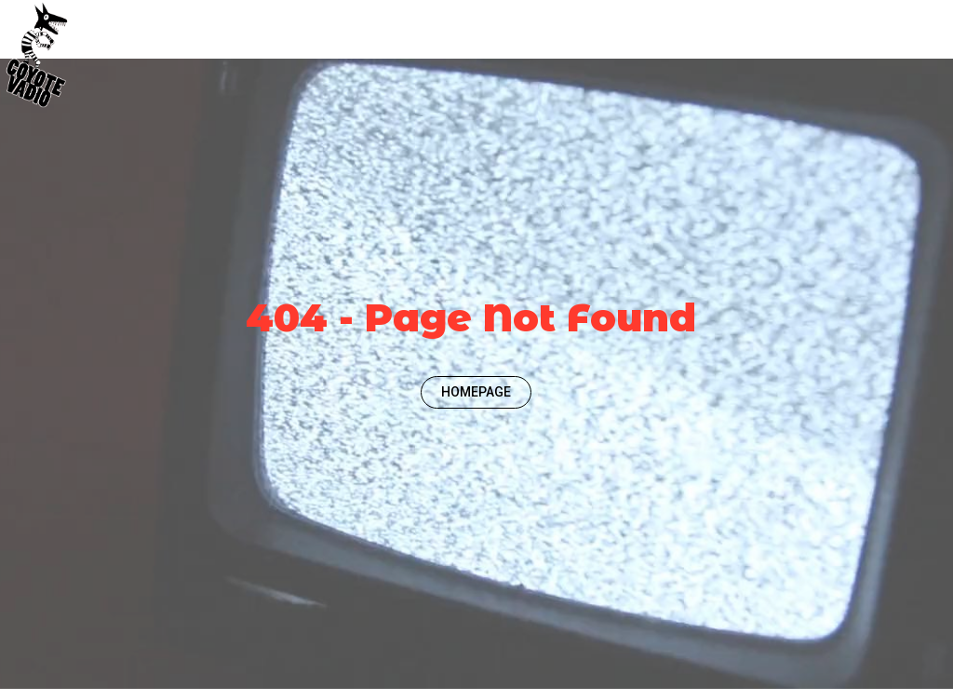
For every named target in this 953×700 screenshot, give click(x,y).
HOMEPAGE (476, 391)
